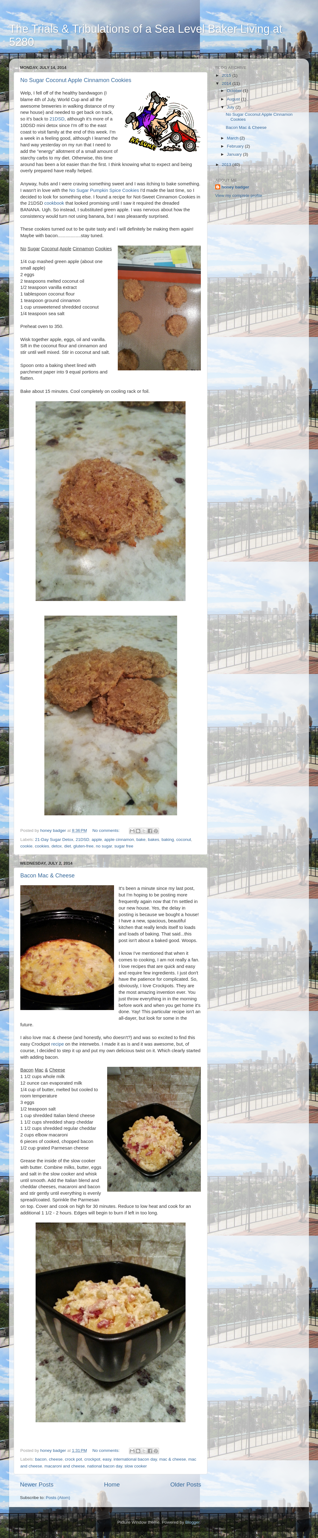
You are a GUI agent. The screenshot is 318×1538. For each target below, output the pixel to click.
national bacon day (104, 1466)
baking (167, 839)
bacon (41, 1459)
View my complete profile (238, 195)
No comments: (106, 830)
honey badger (235, 187)
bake (141, 839)
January (235, 154)
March (233, 138)
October (235, 90)
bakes (153, 839)
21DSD (57, 118)
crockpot (92, 1459)
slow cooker (136, 1466)
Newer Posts (36, 1484)
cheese (56, 1459)
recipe (57, 1044)
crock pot (73, 1459)
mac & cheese (172, 1459)
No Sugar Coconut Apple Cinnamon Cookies (75, 80)
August (234, 99)
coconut (183, 839)
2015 (227, 75)
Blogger (192, 1522)
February (236, 146)
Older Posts (185, 1484)
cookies (42, 846)
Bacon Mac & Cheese (47, 875)
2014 (227, 83)
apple (97, 839)
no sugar (104, 846)
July (231, 107)
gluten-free (83, 846)
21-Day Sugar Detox (54, 839)
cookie (26, 846)
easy (107, 1459)
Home (112, 1484)
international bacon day (135, 1459)
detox (57, 846)
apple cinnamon (119, 839)
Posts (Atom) (58, 1497)
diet (67, 846)
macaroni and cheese (64, 1466)
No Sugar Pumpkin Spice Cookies (104, 190)
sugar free (123, 846)
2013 (227, 164)
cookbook (54, 203)
